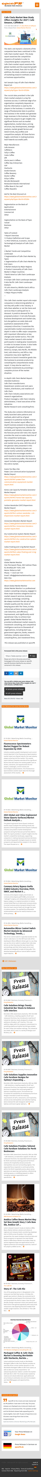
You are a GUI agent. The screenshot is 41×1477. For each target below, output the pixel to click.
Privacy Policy (15, 1469)
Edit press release (14, 693)
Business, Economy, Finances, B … (22, 1000)
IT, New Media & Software (28, 26)
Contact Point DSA (7, 1471)
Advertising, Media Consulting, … (22, 738)
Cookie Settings (33, 1471)
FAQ (3, 1469)
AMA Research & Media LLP (12, 1216)
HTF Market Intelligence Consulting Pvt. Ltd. (18, 1350)
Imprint (7, 1469)
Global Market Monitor (24, 28)
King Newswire (8, 1002)
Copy (32, 656)
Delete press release (15, 689)
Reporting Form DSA (20, 1471)
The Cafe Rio (8, 1286)
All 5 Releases (9, 961)
